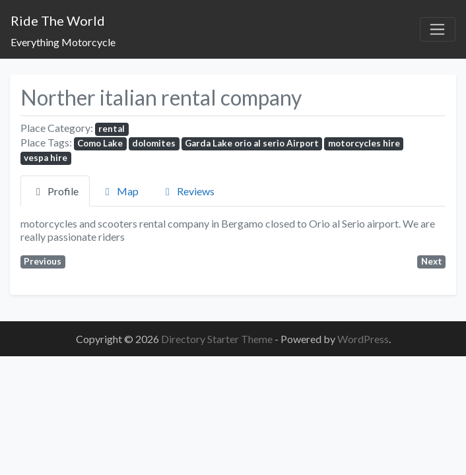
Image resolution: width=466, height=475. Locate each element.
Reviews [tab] (188, 191)
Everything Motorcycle (63, 42)
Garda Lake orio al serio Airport (252, 143)
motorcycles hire (364, 143)
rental (111, 128)
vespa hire (45, 157)
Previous (42, 261)
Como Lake (100, 143)
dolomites (154, 143)
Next (431, 261)
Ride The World (58, 20)
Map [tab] (120, 191)
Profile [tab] (55, 191)
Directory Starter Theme (218, 338)
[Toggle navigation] (437, 29)
